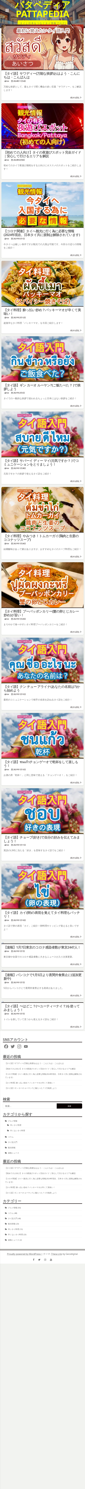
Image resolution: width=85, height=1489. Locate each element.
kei (7, 81)
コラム (11, 1295)
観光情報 (11, 1305)
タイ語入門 (12, 1300)
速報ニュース (13, 1311)
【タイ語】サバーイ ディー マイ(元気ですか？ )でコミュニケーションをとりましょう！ (41, 462)
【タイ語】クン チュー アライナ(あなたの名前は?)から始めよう (42, 688)
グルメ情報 (12, 1279)
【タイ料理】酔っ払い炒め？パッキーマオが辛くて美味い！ (42, 312)
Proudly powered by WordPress (24, 1412)
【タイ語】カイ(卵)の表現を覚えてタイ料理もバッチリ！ (42, 914)
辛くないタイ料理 (17, 1288)
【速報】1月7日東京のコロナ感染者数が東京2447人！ (42, 1000)
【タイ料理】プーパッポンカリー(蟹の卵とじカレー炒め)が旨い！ (41, 613)
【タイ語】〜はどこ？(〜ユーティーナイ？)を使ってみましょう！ (42, 1166)
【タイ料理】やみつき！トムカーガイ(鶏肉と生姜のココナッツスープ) (41, 538)
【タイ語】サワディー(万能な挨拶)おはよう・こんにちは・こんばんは (42, 75)
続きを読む (75, 97)
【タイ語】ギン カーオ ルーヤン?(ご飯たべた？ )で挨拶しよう (42, 387)
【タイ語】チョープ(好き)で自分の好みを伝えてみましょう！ (42, 839)
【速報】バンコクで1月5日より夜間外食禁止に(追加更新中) (42, 1082)
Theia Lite (56, 1412)
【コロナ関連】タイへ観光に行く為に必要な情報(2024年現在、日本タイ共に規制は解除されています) (42, 233)
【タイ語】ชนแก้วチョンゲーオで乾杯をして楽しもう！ (41, 764)
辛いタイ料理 (15, 1283)
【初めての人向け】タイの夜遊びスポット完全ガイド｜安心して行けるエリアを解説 (42, 154)
